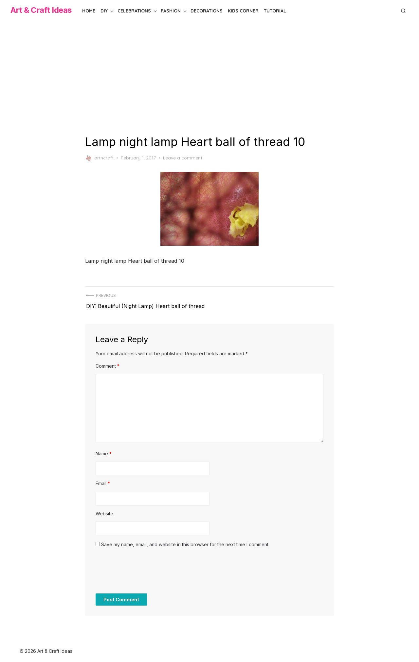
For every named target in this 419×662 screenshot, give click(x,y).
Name (104, 450)
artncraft (99, 158)
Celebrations (134, 11)
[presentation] (145, 571)
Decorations (207, 11)
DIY (104, 11)
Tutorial (275, 11)
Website (104, 510)
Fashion (171, 11)
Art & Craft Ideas (41, 10)
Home (88, 11)
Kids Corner (243, 11)
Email (103, 480)
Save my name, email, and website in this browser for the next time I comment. (185, 541)
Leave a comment (182, 158)
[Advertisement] (209, 78)
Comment (107, 363)
